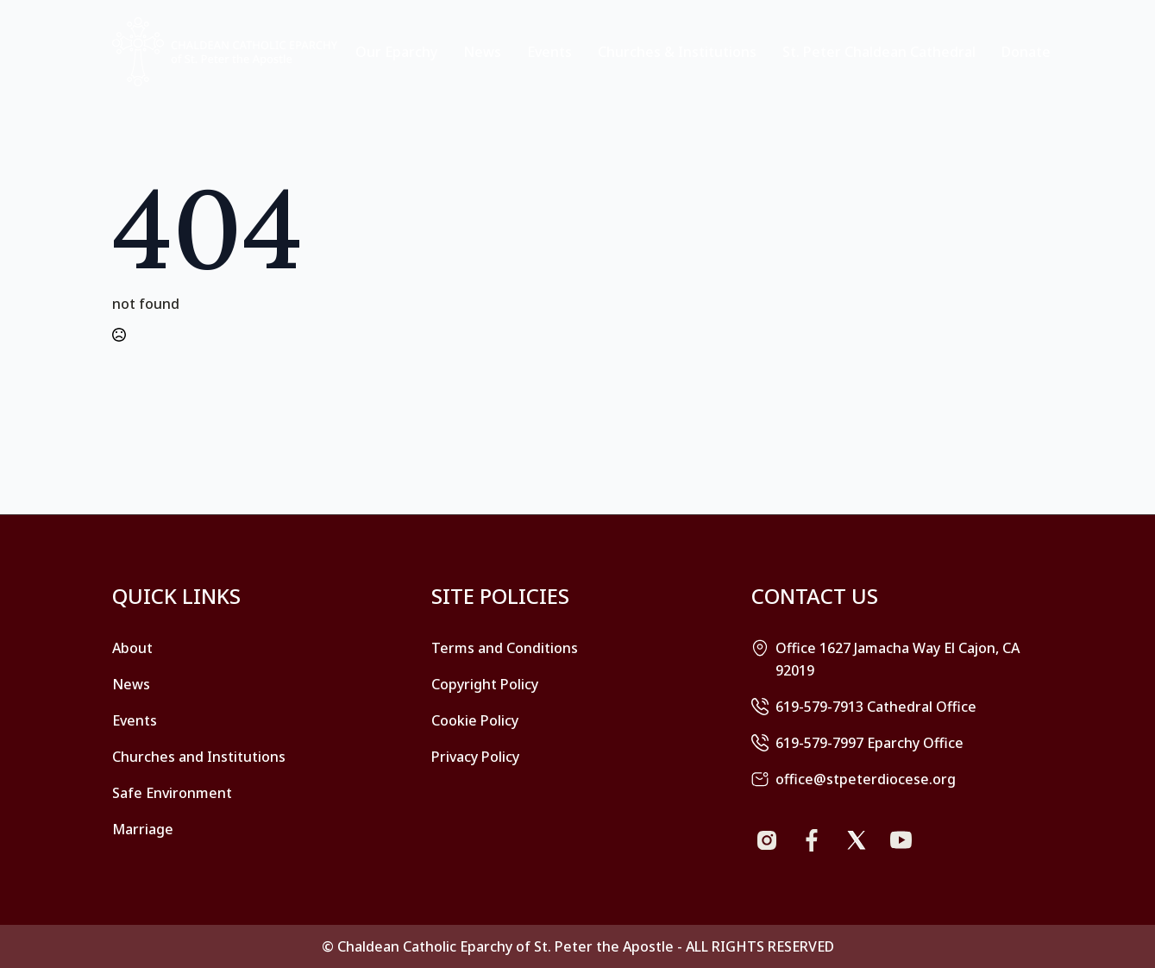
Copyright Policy (484, 684)
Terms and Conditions (504, 647)
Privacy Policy (475, 756)
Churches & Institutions (677, 51)
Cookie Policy (474, 720)
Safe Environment (172, 792)
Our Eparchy (396, 51)
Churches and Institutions (199, 756)
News (482, 51)
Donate (1026, 51)
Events (549, 51)
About (132, 647)
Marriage (142, 829)
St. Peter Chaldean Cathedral (879, 51)
